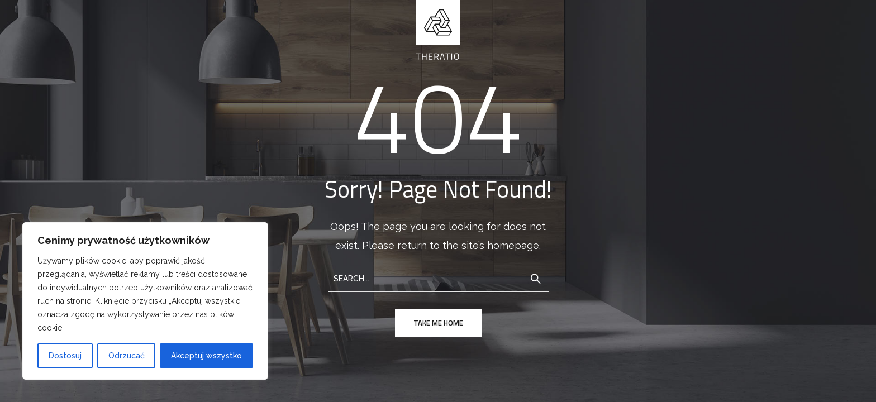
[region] (145, 301)
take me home (438, 322)
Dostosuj (65, 355)
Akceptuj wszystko (206, 355)
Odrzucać (126, 355)
